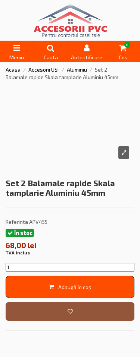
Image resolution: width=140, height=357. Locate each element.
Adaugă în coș (70, 287)
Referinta (17, 222)
